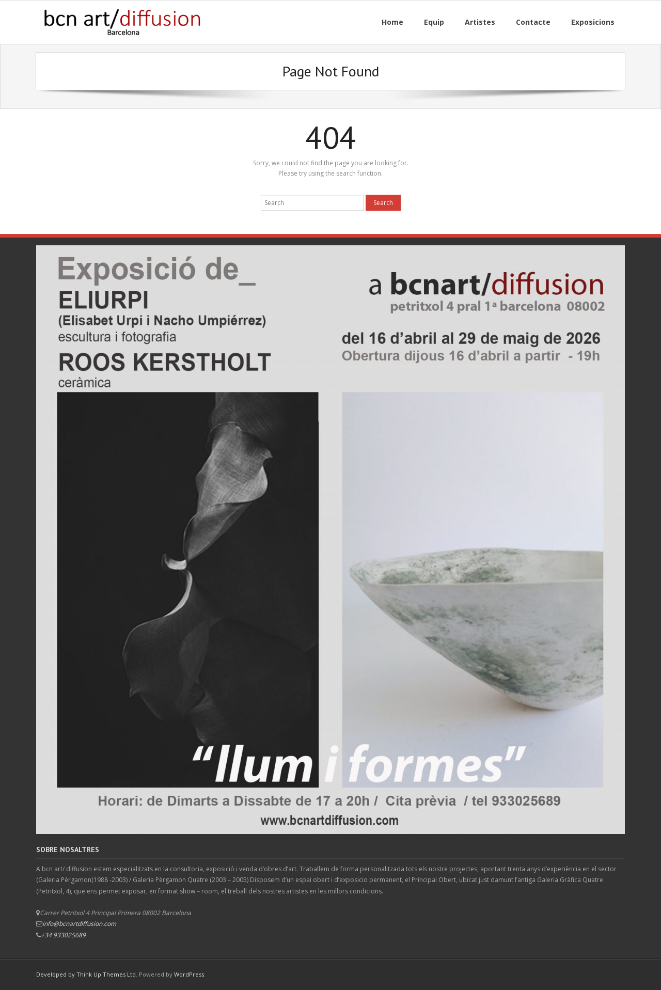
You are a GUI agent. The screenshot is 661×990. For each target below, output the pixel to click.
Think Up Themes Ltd (106, 974)
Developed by (56, 974)
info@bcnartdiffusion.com (79, 923)
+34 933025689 (63, 935)
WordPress (189, 974)
